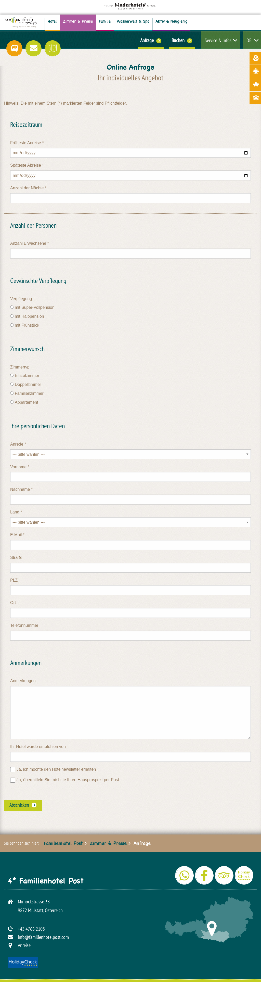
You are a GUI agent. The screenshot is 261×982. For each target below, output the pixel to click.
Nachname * (21, 489)
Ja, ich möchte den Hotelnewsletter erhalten (56, 769)
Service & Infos (218, 40)
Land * (16, 512)
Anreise (24, 945)
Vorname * (19, 467)
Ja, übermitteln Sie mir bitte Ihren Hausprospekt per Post (68, 780)
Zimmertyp (20, 367)
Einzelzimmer (27, 375)
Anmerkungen (23, 681)
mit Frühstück (27, 325)
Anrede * (18, 444)
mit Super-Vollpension (35, 307)
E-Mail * (17, 535)
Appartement (26, 402)
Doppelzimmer (28, 384)
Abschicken (19, 805)
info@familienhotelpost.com (43, 937)
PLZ (14, 580)
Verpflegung (21, 299)
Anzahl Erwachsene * (29, 243)
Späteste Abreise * (27, 165)
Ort (13, 602)
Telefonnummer (24, 625)
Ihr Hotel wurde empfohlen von (38, 746)
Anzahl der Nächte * (28, 188)
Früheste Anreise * (27, 143)
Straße (16, 557)
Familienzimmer (29, 393)
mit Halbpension (29, 316)
